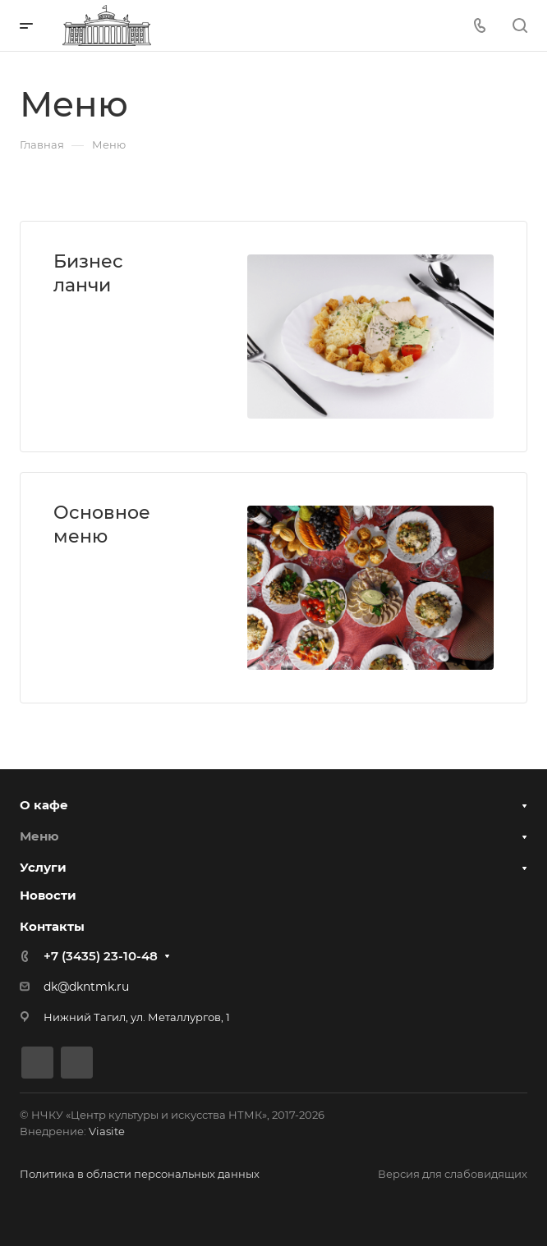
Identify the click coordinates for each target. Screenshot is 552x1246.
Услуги (43, 867)
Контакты (52, 926)
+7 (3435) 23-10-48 (101, 956)
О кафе (44, 805)
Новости (48, 895)
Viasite (107, 1131)
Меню (39, 836)
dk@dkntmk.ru (86, 986)
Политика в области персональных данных (140, 1173)
